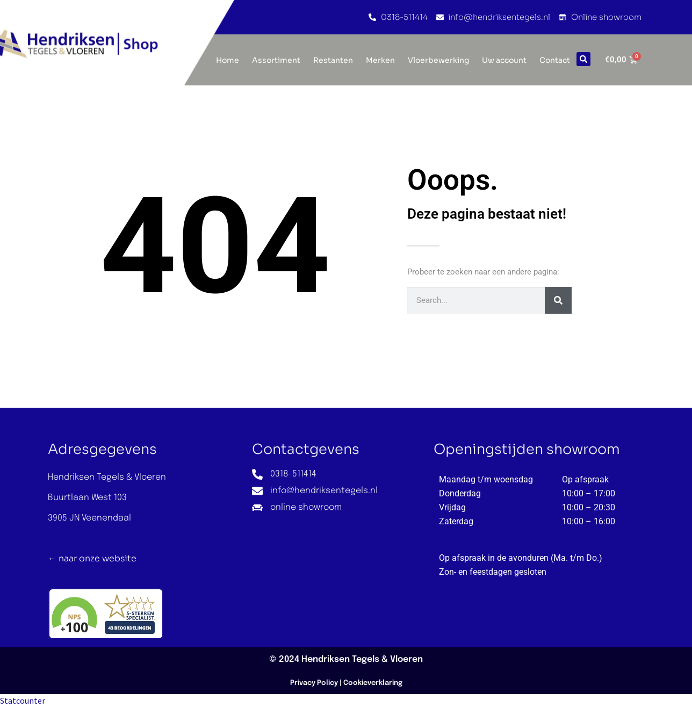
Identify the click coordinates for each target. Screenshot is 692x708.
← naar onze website (92, 558)
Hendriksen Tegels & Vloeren (362, 659)
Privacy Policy (314, 683)
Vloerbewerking (438, 60)
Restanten (333, 60)
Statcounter (22, 700)
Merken (380, 60)
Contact (554, 60)
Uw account (504, 60)
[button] (583, 59)
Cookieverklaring (372, 683)
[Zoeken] (558, 300)
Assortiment (276, 60)
